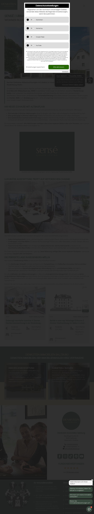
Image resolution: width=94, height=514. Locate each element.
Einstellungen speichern (35, 67)
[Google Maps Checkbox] (33, 36)
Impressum (50, 61)
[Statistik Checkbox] (33, 19)
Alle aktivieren (58, 67)
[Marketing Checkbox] (33, 28)
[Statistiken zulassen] (51, 20)
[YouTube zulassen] (51, 45)
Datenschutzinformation (49, 59)
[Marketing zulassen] (51, 28)
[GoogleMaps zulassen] (51, 37)
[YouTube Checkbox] (33, 45)
